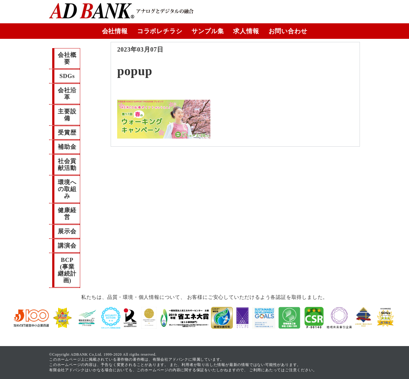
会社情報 (115, 31)
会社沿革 (67, 93)
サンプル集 (207, 31)
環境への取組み (67, 189)
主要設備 (67, 114)
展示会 (67, 231)
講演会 (67, 245)
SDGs (67, 76)
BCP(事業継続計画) (67, 270)
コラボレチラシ (159, 31)
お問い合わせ (288, 31)
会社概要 (67, 58)
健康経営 (67, 213)
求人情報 (246, 31)
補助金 (67, 147)
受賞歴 (67, 132)
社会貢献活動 (67, 164)
